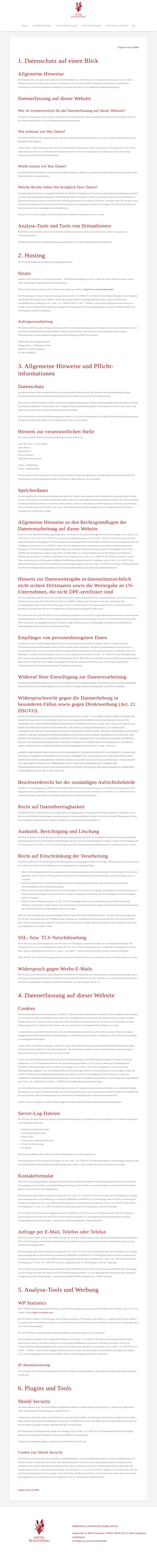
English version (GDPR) (128, 47)
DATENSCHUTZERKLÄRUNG (102, 1526)
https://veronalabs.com (42, 1312)
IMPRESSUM (79, 1526)
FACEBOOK (101, 1541)
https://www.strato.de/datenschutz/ (99, 289)
